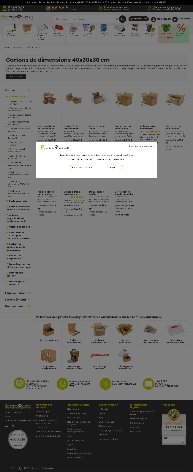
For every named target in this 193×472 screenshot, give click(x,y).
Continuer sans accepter (141, 146)
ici (125, 159)
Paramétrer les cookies (82, 167)
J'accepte (110, 167)
